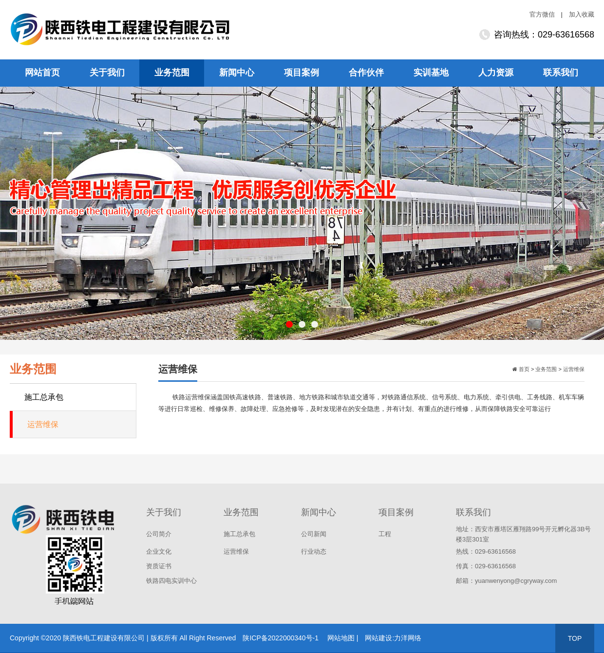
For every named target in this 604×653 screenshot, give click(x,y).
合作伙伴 (366, 72)
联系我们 (560, 72)
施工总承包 (43, 397)
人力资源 (495, 72)
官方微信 (542, 14)
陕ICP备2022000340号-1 (281, 638)
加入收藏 (581, 14)
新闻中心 (236, 72)
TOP (575, 638)
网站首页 (42, 72)
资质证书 (158, 566)
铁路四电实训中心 (171, 580)
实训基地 (431, 72)
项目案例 (301, 72)
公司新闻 (313, 534)
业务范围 (171, 72)
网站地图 (341, 638)
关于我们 (107, 72)
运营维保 (42, 424)
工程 (384, 534)
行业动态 (313, 551)
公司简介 (158, 534)
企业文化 (158, 551)
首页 (523, 369)
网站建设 (378, 638)
